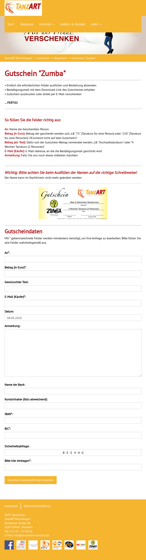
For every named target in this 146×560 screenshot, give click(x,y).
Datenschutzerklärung (37, 506)
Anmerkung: (12, 326)
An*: (7, 253)
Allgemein (60, 58)
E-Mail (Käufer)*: (15, 297)
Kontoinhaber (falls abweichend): (26, 399)
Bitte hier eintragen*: (18, 461)
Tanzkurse (26, 24)
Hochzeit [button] (46, 24)
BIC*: (8, 429)
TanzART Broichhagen (19, 58)
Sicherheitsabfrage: (17, 446)
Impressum (11, 506)
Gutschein (43, 58)
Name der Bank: (15, 384)
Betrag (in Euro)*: (15, 267)
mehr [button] (96, 24)
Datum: (9, 311)
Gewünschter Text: (16, 282)
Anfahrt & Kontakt (72, 24)
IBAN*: (9, 414)
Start (10, 24)
